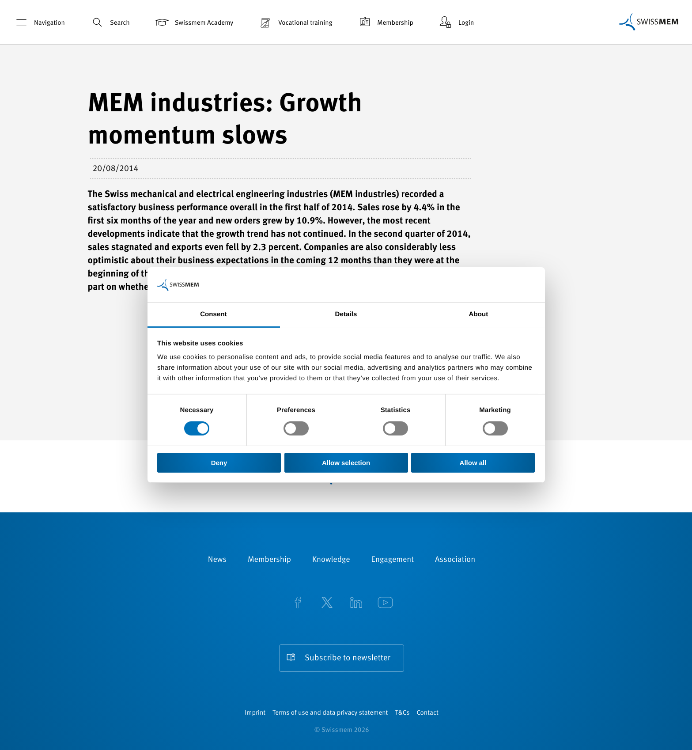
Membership (384, 22)
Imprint (255, 713)
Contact (427, 713)
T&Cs (402, 713)
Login (456, 22)
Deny (219, 462)
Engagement (392, 560)
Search (109, 22)
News (217, 560)
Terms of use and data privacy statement (330, 713)
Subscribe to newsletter (347, 658)
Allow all (473, 462)
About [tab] (478, 314)
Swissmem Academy (193, 22)
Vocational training (294, 22)
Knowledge (331, 560)
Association (455, 560)
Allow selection (346, 462)
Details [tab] (346, 314)
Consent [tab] (213, 314)
